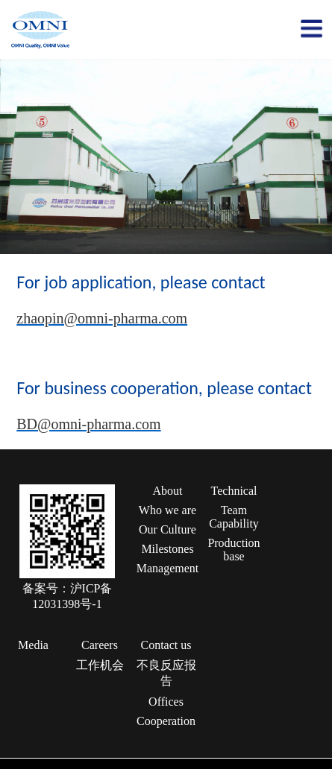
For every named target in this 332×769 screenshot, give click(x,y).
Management (168, 568)
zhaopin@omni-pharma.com (101, 318)
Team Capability (234, 517)
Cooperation (166, 721)
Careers (99, 645)
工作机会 (100, 665)
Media (33, 645)
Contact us (166, 645)
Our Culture (167, 529)
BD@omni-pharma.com (88, 424)
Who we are (167, 510)
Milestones (167, 548)
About (168, 490)
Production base (233, 550)
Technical (234, 490)
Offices (166, 701)
